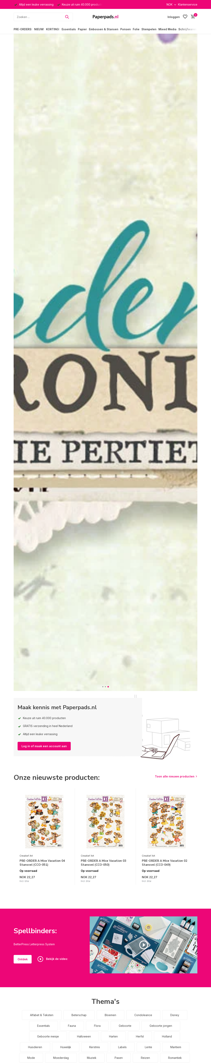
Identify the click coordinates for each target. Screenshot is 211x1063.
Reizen (145, 1057)
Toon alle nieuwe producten (174, 776)
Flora (97, 1025)
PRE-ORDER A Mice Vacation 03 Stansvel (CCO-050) (103, 863)
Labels (122, 1047)
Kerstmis (94, 1047)
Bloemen (110, 1015)
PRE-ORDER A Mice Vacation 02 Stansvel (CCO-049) (164, 863)
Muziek (91, 1057)
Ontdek (23, 959)
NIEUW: (39, 29)
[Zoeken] (43, 17)
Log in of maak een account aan (44, 746)
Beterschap (79, 1015)
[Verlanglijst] (185, 16)
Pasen (119, 1057)
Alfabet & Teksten (41, 1015)
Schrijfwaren (187, 29)
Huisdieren (35, 1047)
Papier (82, 29)
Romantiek (175, 1057)
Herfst (140, 1036)
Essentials (69, 29)
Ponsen (125, 29)
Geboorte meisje (48, 1036)
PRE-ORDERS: (23, 29)
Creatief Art (26, 855)
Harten (113, 1036)
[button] (103, 686)
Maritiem (175, 1047)
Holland (167, 1036)
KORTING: (53, 29)
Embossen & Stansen (103, 29)
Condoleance (143, 1015)
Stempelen (148, 29)
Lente (148, 1047)
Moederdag (61, 1057)
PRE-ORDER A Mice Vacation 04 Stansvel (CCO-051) (42, 863)
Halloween (84, 1036)
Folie (136, 29)
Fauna (72, 1025)
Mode (31, 1057)
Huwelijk (65, 1047)
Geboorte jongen (161, 1025)
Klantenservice (187, 4)
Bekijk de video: (53, 959)
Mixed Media (167, 29)
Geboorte (125, 1025)
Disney (174, 1015)
